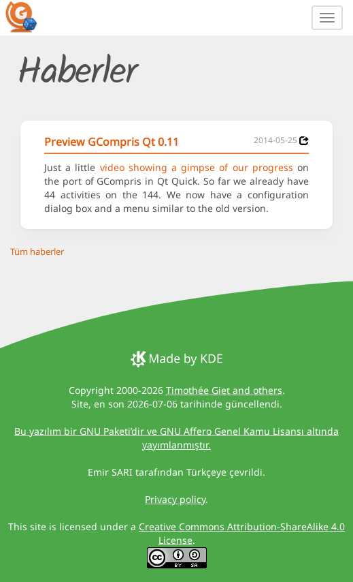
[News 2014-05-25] (304, 140)
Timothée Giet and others (224, 390)
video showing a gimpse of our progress (196, 167)
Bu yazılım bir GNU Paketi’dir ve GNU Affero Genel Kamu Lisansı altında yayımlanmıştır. (176, 438)
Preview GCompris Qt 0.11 (111, 141)
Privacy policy (175, 499)
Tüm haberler (37, 251)
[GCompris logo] (29, 16)
